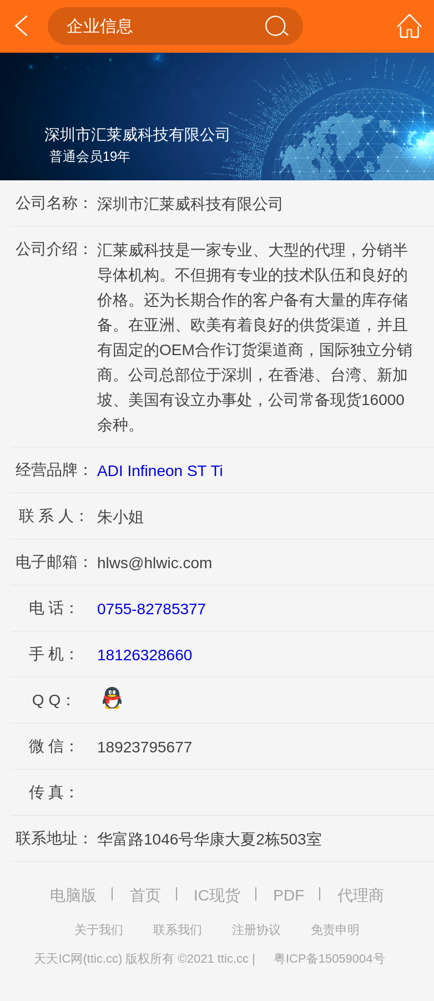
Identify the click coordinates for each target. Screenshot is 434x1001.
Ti (216, 470)
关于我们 (98, 930)
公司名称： (54, 202)
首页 (145, 895)
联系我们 (177, 930)
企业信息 (178, 26)
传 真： (54, 792)
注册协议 (256, 930)
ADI (110, 470)
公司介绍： (54, 248)
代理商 (360, 895)
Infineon (155, 470)
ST (196, 470)
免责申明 (335, 930)
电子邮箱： (54, 561)
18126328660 (144, 655)
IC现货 (217, 895)
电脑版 (73, 895)
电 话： (54, 607)
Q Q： (54, 700)
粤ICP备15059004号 (329, 958)
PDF (288, 895)
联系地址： (54, 838)
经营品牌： (54, 469)
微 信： (54, 746)
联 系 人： (54, 515)
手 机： (54, 654)
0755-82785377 (151, 609)
